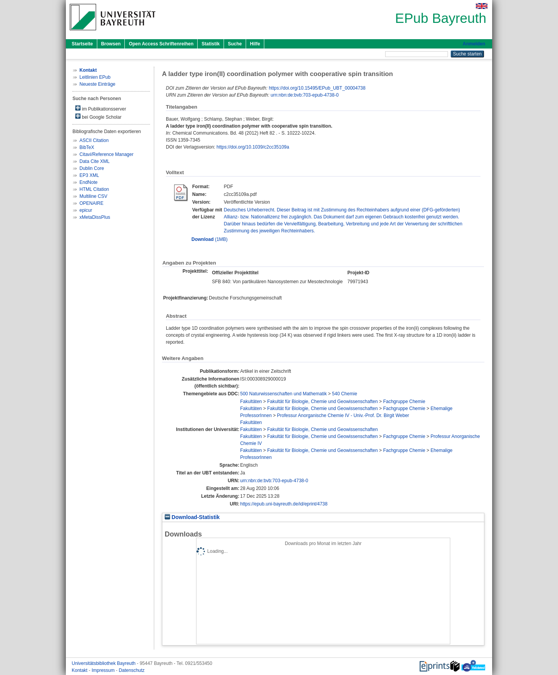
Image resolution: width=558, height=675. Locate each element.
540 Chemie (344, 393)
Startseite (82, 44)
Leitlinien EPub (94, 77)
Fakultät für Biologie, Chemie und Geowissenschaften (322, 401)
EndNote (88, 182)
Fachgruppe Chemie (404, 401)
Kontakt (80, 670)
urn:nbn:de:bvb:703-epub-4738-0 (304, 95)
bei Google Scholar (98, 116)
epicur (85, 210)
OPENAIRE (91, 203)
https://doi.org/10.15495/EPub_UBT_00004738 (317, 88)
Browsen (111, 44)
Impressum (103, 670)
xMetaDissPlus (94, 217)
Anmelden (474, 44)
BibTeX (86, 147)
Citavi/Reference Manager (106, 154)
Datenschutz (132, 670)
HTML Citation (94, 189)
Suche (235, 44)
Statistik (211, 44)
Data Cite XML (94, 161)
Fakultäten (251, 401)
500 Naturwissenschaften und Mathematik (283, 393)
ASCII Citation (93, 140)
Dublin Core (91, 168)
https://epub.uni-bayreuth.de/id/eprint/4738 (284, 504)
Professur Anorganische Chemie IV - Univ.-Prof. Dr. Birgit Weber (343, 415)
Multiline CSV (93, 196)
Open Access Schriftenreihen (161, 44)
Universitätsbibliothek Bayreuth (104, 663)
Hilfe (255, 44)
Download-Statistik (192, 517)
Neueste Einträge (97, 84)
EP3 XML (89, 175)
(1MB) (209, 239)
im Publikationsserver (100, 108)
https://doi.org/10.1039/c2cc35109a (253, 147)
